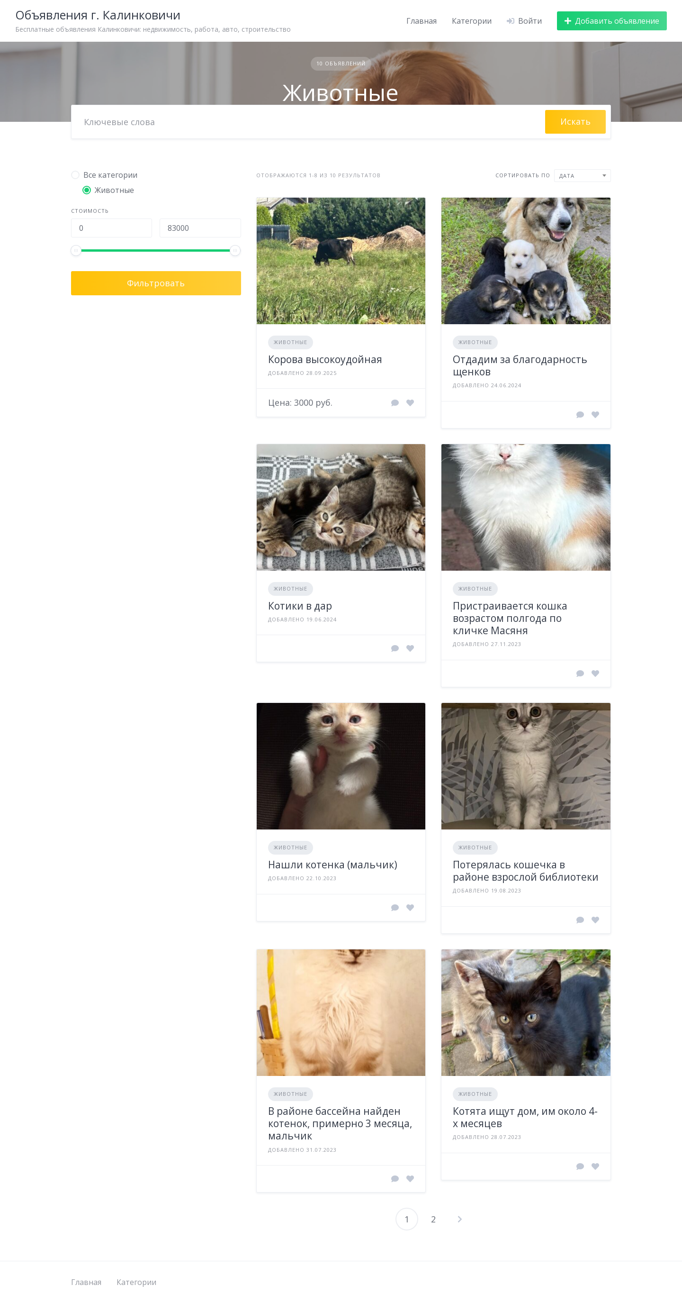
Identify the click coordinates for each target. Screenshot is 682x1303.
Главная (421, 21)
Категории (472, 21)
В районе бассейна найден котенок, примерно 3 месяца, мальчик (340, 1123)
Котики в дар (300, 605)
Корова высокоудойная (325, 359)
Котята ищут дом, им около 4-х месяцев (525, 1117)
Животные (290, 342)
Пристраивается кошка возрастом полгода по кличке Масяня (510, 618)
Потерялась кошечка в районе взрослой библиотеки (526, 871)
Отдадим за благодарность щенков (520, 365)
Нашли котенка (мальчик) (332, 864)
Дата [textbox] (566, 175)
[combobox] (582, 175)
